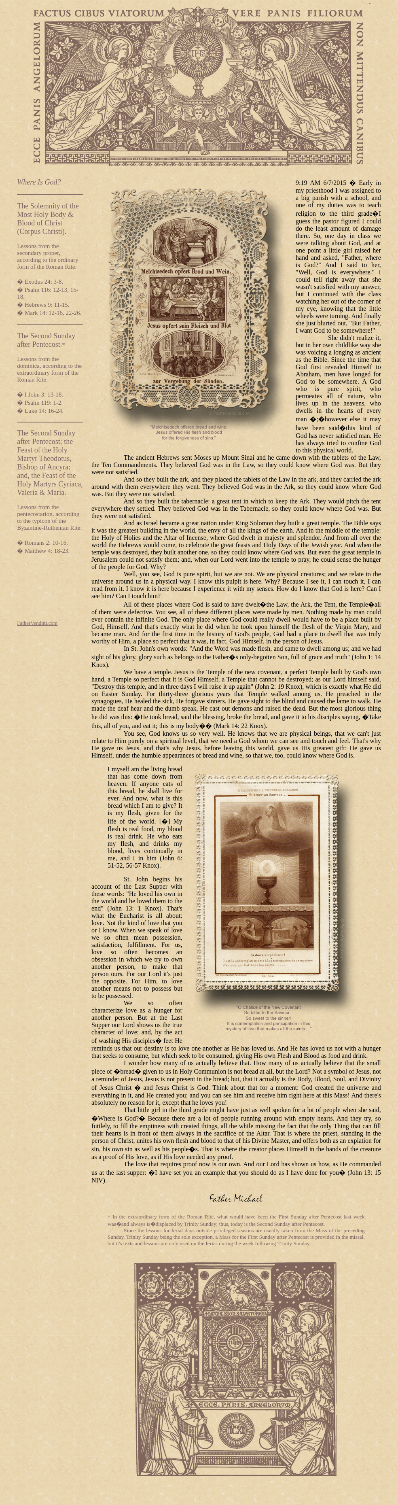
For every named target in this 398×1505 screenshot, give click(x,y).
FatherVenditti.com (37, 623)
